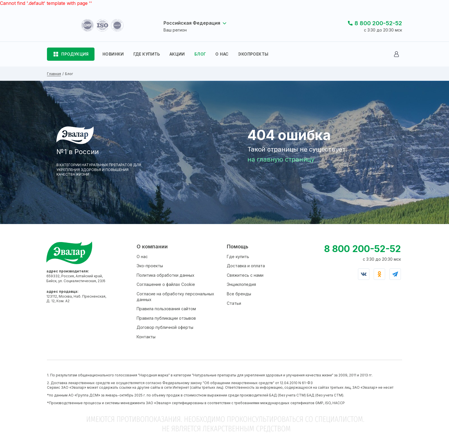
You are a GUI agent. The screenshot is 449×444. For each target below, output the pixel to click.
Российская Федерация (192, 23)
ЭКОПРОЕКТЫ (253, 54)
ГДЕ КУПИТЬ (146, 54)
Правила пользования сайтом (166, 308)
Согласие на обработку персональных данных (175, 296)
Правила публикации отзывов (166, 318)
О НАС (222, 54)
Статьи (234, 303)
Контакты (146, 336)
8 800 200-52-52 (378, 23)
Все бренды (239, 293)
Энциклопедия (241, 284)
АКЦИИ (177, 54)
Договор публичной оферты (165, 327)
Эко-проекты (150, 265)
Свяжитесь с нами (245, 275)
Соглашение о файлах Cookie (166, 284)
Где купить (238, 256)
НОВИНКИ (113, 54)
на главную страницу (280, 159)
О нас (142, 256)
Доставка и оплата (246, 265)
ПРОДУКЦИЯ (75, 54)
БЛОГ (200, 54)
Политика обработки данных (165, 275)
